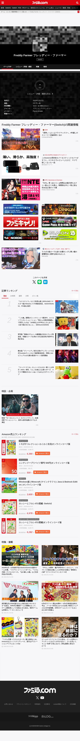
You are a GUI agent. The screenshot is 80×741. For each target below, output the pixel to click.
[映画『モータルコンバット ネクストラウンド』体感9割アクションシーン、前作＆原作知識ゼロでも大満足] (20, 406)
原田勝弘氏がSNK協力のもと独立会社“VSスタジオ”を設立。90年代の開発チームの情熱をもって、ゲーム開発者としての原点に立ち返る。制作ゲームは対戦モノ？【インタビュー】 (19, 614)
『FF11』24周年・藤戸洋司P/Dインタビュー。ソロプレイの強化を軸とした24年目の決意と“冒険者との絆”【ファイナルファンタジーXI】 (60, 576)
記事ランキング (9, 292)
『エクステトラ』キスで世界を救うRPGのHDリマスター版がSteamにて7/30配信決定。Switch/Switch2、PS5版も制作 (36, 305)
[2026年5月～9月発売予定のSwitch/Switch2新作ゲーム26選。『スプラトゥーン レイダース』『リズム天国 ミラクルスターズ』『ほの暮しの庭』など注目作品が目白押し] (20, 560)
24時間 (12, 297)
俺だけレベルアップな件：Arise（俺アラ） (58, 250)
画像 (37, 67)
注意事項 (46, 715)
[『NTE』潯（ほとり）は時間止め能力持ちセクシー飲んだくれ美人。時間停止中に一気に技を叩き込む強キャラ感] (21, 191)
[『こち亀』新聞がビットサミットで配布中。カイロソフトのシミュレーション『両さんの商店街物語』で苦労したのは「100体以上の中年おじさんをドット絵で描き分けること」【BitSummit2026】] (66, 324)
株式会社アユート (47, 167)
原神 (46, 131)
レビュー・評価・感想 (24, 67)
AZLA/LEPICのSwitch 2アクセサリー (56, 157)
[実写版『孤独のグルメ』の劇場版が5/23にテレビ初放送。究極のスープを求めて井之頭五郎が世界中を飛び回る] (66, 341)
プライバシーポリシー (24, 715)
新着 (2, 8)
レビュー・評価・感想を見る (39, 95)
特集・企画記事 (72, 8)
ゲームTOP (7, 67)
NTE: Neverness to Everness (53, 182)
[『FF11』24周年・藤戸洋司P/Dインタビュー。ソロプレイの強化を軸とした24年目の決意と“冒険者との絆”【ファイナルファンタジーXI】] (60, 560)
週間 (20, 297)
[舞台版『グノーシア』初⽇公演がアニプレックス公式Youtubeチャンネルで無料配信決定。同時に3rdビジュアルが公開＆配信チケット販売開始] (66, 357)
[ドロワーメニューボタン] (2, 2)
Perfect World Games (48, 192)
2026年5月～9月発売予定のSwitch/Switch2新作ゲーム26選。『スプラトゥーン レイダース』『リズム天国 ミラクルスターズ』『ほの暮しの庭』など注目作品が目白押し (20, 576)
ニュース (58, 8)
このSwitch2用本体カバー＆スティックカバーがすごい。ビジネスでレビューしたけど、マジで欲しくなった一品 (60, 162)
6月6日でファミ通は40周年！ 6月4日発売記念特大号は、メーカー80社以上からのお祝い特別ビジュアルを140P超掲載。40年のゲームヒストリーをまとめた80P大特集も (60, 613)
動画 (64, 8)
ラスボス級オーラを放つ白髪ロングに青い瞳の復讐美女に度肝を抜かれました (60, 255)
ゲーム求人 (50, 8)
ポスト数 (35, 297)
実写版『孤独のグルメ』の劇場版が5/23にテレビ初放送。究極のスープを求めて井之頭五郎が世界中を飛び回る (36, 338)
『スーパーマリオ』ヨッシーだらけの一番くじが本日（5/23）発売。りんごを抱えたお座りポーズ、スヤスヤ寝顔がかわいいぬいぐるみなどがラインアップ (36, 372)
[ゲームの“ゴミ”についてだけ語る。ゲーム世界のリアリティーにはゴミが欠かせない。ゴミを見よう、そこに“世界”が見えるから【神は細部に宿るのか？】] (60, 636)
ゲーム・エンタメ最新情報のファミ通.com (14, 12)
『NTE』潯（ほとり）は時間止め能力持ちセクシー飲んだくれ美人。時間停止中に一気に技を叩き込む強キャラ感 (60, 187)
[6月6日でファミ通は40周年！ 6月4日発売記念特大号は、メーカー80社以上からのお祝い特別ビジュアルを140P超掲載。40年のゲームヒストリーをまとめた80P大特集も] (60, 597)
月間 (26, 297)
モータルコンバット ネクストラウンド (19, 416)
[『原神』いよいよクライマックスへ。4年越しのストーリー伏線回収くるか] (21, 141)
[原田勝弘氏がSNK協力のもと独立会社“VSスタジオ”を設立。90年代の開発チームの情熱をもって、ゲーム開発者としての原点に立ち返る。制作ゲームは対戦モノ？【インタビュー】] (20, 597)
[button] (40, 118)
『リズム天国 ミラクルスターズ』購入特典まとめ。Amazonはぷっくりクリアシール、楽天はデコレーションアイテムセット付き (20, 651)
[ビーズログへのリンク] (47, 727)
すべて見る (75, 292)
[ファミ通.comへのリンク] (40, 2)
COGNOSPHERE (47, 139)
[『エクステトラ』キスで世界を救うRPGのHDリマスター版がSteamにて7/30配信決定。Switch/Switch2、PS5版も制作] (66, 308)
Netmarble (45, 258)
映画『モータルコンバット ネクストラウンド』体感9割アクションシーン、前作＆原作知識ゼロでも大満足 (19, 422)
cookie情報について (59, 715)
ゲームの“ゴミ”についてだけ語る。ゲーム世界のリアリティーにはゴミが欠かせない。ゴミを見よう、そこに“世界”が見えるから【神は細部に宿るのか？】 (59, 652)
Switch (14, 8)
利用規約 (37, 715)
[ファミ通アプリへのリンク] (33, 727)
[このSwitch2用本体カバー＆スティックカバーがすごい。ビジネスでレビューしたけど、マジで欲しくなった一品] (21, 166)
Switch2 (8, 8)
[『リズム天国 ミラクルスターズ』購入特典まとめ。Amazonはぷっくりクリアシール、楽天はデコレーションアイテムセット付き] (20, 636)
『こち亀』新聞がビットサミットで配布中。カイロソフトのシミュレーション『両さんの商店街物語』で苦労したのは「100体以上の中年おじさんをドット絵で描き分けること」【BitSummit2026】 (36, 323)
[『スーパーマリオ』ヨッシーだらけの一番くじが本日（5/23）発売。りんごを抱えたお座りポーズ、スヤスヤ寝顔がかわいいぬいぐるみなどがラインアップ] (66, 374)
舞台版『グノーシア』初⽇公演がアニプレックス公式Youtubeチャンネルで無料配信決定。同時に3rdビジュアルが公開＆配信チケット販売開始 (36, 355)
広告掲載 (71, 715)
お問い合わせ (10, 715)
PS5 (19, 8)
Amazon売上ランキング (14, 437)
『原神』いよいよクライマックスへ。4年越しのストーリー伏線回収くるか (59, 136)
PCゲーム (25, 8)
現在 (5, 297)
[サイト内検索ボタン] (77, 2)
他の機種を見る (42, 107)
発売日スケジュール (38, 8)
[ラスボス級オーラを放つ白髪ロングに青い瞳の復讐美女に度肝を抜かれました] (21, 260)
